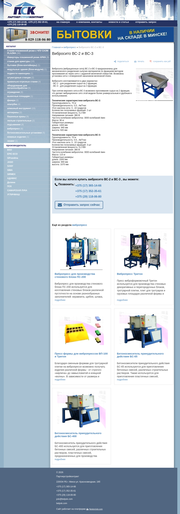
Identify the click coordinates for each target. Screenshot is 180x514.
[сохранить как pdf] (160, 61)
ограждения (15, 92)
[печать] (139, 61)
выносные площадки (20, 96)
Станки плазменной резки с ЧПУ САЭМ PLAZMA (27, 51)
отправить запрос (145, 22)
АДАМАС (12, 178)
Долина (11, 182)
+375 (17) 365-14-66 (88, 185)
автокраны (14, 112)
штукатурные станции (20, 77)
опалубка (14, 104)
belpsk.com (61, 503)
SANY (10, 166)
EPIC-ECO (12, 154)
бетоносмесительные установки (26, 133)
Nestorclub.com (96, 509)
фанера (13, 100)
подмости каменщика (20, 73)
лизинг (12, 141)
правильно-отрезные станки (24, 81)
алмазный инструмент (21, 108)
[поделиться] (121, 61)
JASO (10, 162)
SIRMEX (11, 174)
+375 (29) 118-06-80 (88, 196)
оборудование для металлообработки (19, 86)
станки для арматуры (21, 61)
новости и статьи (119, 22)
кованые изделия (18, 137)
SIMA (10, 170)
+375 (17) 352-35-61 (88, 191)
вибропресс (15, 128)
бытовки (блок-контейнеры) (23, 65)
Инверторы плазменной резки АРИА (28, 57)
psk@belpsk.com (64, 499)
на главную (63, 22)
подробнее (60, 300)
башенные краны (18, 116)
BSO (9, 150)
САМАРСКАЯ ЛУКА (17, 190)
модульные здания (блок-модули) (27, 69)
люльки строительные (21, 120)
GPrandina (12, 158)
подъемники (15, 124)
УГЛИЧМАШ (13, 194)
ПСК (9, 186)
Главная (56, 47)
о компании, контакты (89, 22)
